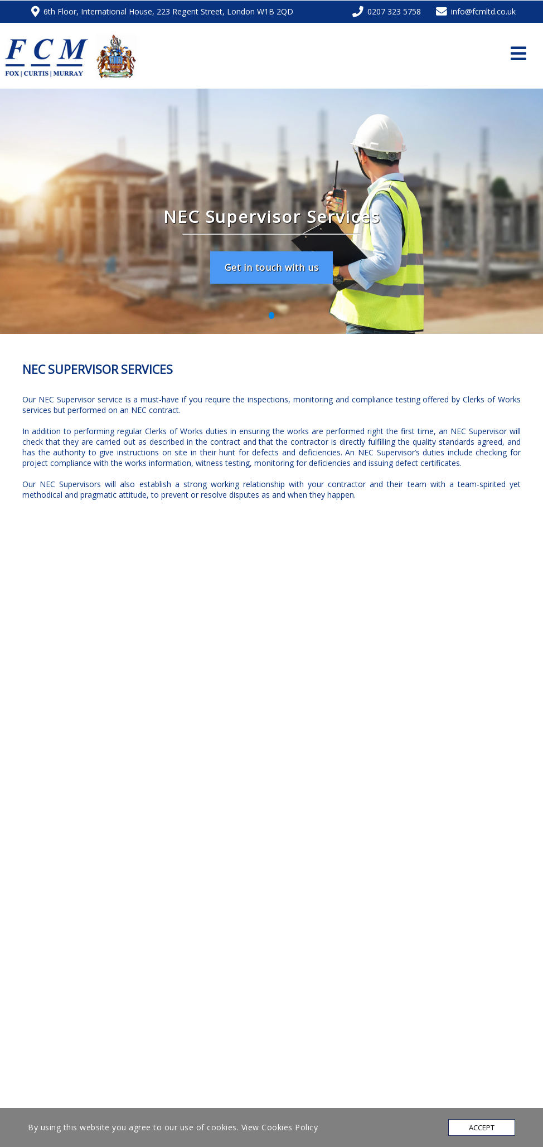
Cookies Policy (289, 1127)
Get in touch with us (272, 267)
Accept (481, 1127)
